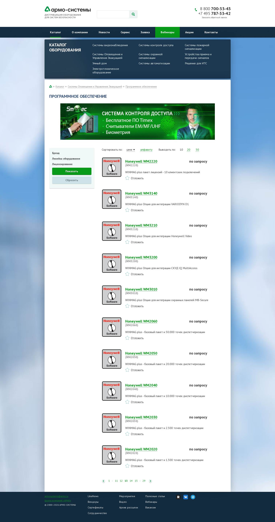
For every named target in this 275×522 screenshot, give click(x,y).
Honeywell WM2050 (155, 355)
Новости (104, 32)
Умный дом (100, 63)
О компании (80, 32)
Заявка (145, 32)
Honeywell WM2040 (155, 387)
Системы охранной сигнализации (151, 56)
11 (116, 480)
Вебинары (167, 32)
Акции (189, 32)
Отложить (137, 178)
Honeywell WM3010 (155, 291)
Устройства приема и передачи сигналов (198, 56)
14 (131, 480)
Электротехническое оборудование (106, 70)
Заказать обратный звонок (214, 17)
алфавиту (146, 149)
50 (197, 149)
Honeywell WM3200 (155, 259)
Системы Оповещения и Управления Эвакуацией (108, 56)
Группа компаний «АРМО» (58, 500)
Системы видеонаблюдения (110, 45)
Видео (123, 501)
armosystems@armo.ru (56, 496)
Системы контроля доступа (156, 45)
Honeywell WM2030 (155, 419)
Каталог (55, 32)
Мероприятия (127, 496)
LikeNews (93, 496)
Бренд (55, 153)
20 (188, 149)
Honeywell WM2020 (155, 451)
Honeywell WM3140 (155, 195)
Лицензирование (62, 164)
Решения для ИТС (196, 63)
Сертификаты (95, 507)
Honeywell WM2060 (155, 323)
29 (143, 480)
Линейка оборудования (66, 158)
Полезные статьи (155, 496)
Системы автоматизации (154, 63)
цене (129, 149)
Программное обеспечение (141, 86)
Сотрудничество (97, 513)
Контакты (211, 32)
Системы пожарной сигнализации (197, 47)
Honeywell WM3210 (155, 227)
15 (136, 480)
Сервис (125, 32)
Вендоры (93, 501)
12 (121, 480)
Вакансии (150, 507)
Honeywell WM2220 (155, 163)
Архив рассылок (128, 507)
